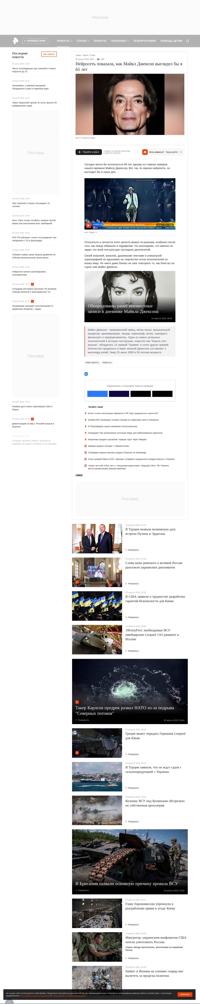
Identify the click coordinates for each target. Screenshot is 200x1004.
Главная (78, 55)
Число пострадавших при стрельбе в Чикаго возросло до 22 (34, 70)
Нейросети (107, 363)
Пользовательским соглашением (35, 995)
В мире (92, 55)
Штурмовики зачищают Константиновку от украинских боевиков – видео (32, 307)
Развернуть (132, 550)
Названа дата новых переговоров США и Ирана (32, 408)
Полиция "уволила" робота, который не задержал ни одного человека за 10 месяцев (34, 442)
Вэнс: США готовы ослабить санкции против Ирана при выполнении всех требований (34, 222)
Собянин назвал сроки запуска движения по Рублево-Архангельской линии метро (34, 256)
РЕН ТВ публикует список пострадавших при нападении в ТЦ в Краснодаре (34, 239)
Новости (85, 55)
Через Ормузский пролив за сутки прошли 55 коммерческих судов (34, 104)
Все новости (49, 54)
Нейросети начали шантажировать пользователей (29, 273)
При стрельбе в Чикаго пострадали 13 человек (31, 204)
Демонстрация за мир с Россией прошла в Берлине (33, 425)
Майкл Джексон (92, 363)
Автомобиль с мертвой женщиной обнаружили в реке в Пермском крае (30, 87)
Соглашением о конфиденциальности (69, 995)
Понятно (185, 994)
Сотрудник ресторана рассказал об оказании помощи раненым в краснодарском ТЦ (34, 290)
